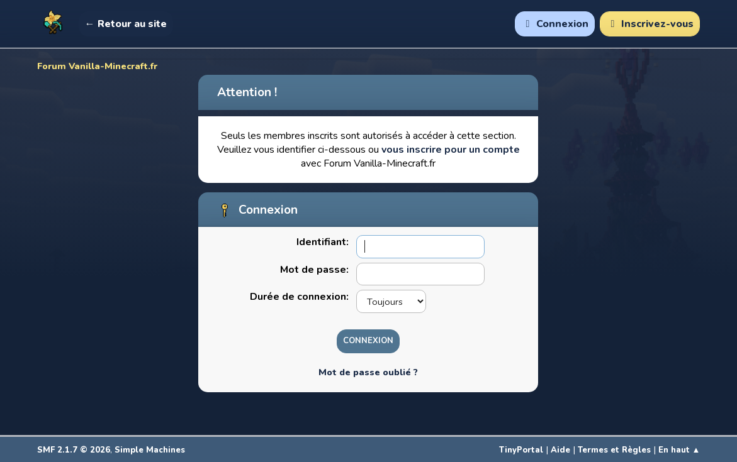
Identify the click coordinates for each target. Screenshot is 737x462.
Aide (560, 450)
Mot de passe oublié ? (368, 372)
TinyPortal (521, 450)
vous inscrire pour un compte (450, 150)
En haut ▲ (679, 450)
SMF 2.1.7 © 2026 (73, 450)
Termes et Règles (614, 450)
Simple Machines (150, 450)
